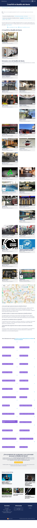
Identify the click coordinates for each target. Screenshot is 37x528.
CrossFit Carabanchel (23, 134)
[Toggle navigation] (35, 1)
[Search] (26, 1)
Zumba (9, 19)
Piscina (4, 19)
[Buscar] (33, 1)
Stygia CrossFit (5, 105)
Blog (7, 510)
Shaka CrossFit (22, 177)
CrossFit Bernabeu (5, 264)
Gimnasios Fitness (5, 7)
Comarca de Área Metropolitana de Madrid (24, 7)
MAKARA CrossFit (5, 90)
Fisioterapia (26, 18)
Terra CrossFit (22, 90)
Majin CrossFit (5, 57)
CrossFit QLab (22, 220)
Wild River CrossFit (5, 162)
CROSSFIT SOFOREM (23, 105)
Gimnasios (26, 16)
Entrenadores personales (19, 16)
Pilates (30, 18)
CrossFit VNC (4, 134)
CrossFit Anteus (23, 235)
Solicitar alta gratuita (18, 462)
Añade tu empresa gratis (7, 509)
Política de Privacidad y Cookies (18, 509)
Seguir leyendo (9, 24)
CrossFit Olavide (5, 249)
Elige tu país (9, 518)
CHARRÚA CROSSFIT (5, 148)
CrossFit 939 (22, 148)
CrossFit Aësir (22, 279)
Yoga (6, 19)
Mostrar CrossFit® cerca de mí (24, 27)
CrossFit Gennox (5, 279)
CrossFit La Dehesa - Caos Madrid (8, 235)
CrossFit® (22, 18)
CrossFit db (4, 206)
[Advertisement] (27, 39)
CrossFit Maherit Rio (6, 177)
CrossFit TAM (4, 42)
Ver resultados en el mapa (12, 27)
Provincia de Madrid (12, 7)
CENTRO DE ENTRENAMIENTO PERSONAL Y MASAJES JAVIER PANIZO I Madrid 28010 (27, 250)
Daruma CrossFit (23, 119)
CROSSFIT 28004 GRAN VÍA (24, 206)
